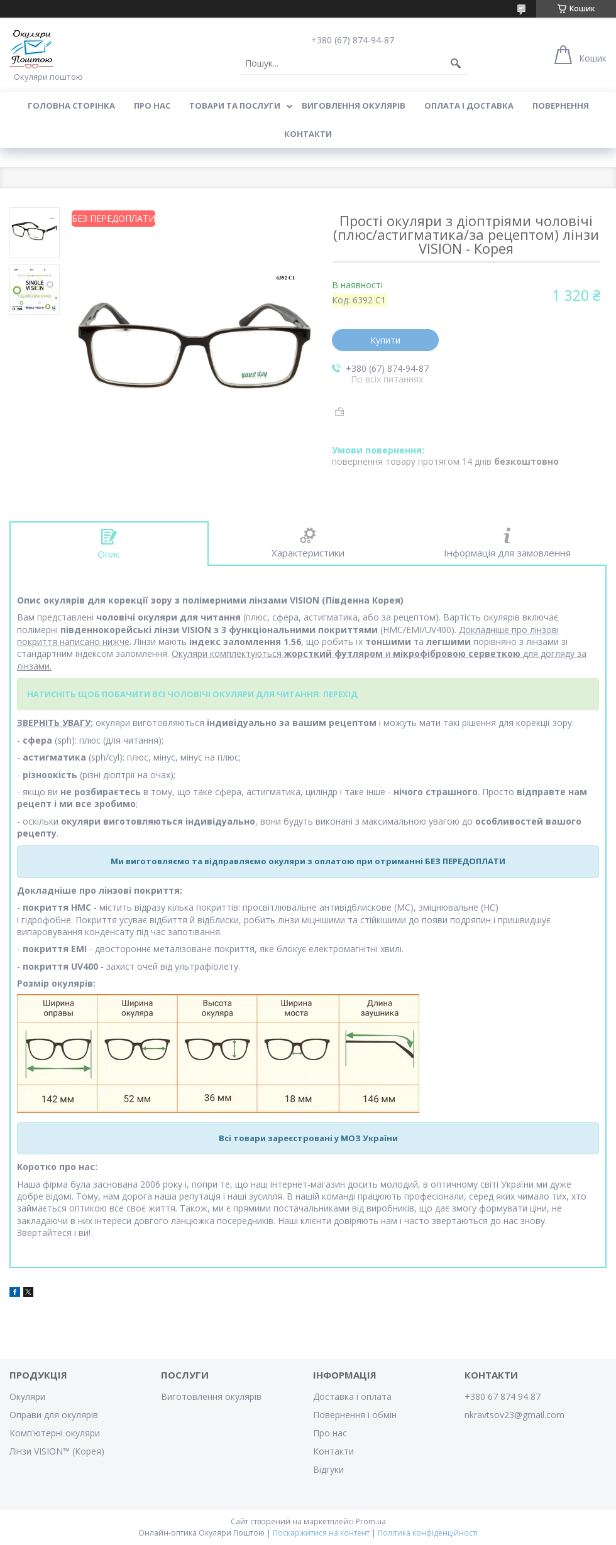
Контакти (308, 133)
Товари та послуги (234, 105)
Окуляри (27, 1396)
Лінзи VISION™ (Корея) (56, 1451)
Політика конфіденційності (428, 1532)
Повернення (560, 105)
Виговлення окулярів (353, 105)
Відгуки (328, 1469)
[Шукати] (455, 63)
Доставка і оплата (352, 1396)
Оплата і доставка (469, 105)
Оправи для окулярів (53, 1415)
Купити (385, 340)
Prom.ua (371, 1521)
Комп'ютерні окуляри (54, 1433)
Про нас (152, 105)
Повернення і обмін (355, 1415)
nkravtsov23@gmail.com (514, 1415)
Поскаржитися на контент (321, 1532)
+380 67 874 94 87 (503, 1396)
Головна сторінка (71, 105)
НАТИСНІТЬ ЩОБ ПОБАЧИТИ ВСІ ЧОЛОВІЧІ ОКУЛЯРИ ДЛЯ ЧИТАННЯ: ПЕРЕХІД (192, 694)
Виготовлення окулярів (211, 1396)
